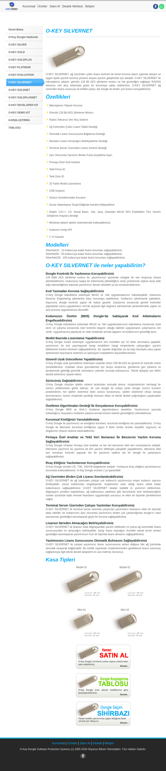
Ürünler (42, 6)
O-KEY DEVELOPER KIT (23, 105)
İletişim (90, 6)
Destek (97, 743)
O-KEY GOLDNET (19, 89)
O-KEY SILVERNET (20, 82)
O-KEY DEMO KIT (19, 112)
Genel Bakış (15, 29)
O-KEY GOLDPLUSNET (22, 97)
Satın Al (54, 6)
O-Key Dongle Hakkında (23, 37)
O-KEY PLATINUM (19, 67)
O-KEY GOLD (16, 52)
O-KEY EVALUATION (21, 74)
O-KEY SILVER (17, 44)
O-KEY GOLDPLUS (20, 59)
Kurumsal (28, 6)
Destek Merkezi (72, 6)
